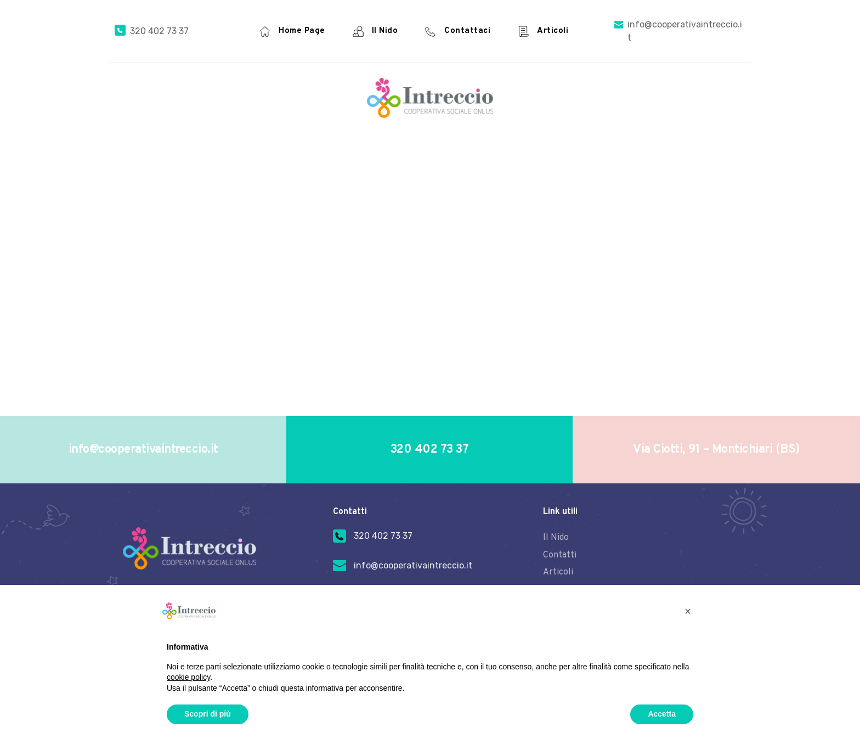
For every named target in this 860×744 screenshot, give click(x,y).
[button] (688, 611)
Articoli (558, 571)
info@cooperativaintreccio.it (413, 565)
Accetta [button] (662, 713)
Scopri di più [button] (207, 713)
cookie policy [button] (188, 677)
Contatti (559, 554)
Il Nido (556, 537)
